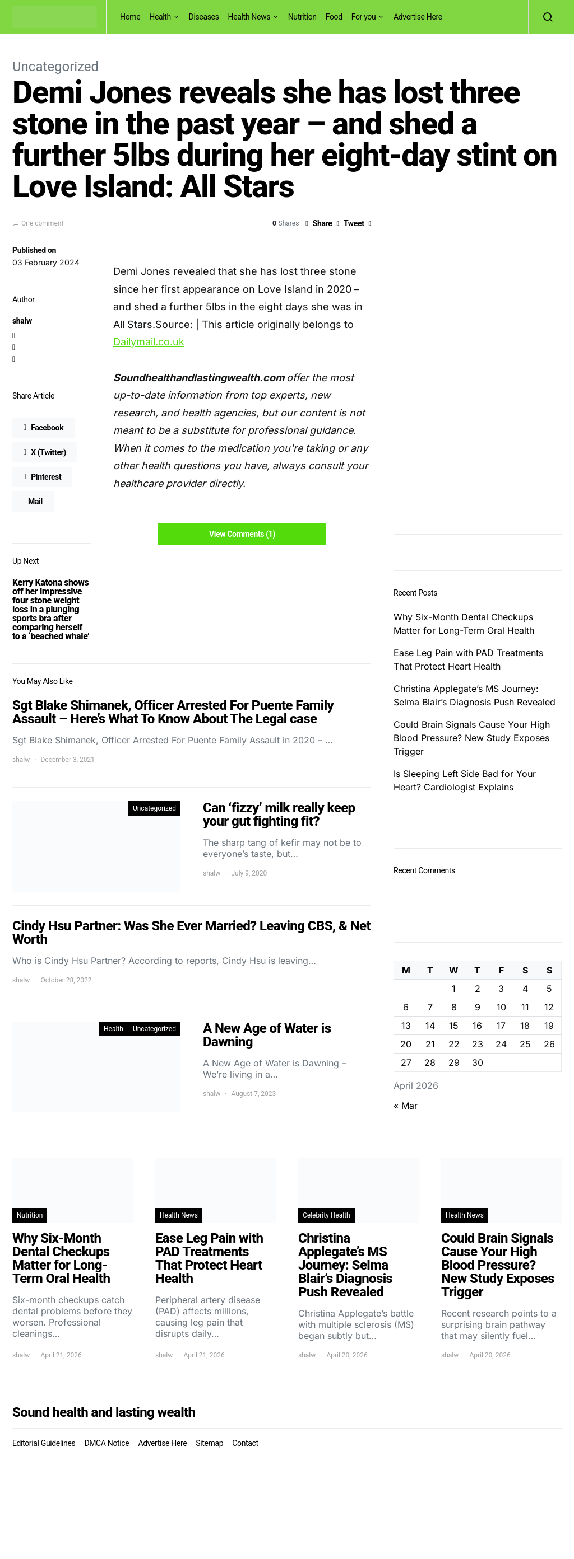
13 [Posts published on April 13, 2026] (406, 1025)
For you (363, 16)
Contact (245, 1443)
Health (160, 16)
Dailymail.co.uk (148, 342)
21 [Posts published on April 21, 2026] (430, 1044)
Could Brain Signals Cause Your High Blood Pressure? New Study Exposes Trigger (472, 738)
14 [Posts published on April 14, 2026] (430, 1025)
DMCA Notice (106, 1443)
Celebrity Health (326, 1215)
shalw (22, 320)
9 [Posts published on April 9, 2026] (477, 1007)
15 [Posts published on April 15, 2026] (454, 1025)
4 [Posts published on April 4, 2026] (525, 988)
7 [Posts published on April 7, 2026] (430, 1007)
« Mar (406, 1105)
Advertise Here (418, 16)
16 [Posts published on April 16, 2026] (477, 1025)
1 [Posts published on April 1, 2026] (454, 988)
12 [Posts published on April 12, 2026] (549, 1007)
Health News (249, 16)
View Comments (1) (242, 534)
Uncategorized (55, 66)
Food (334, 16)
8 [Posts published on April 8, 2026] (454, 1007)
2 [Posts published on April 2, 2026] (477, 988)
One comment (42, 223)
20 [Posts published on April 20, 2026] (405, 1044)
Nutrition (302, 16)
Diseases (204, 16)
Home (130, 16)
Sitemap (209, 1443)
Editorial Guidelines (43, 1443)
